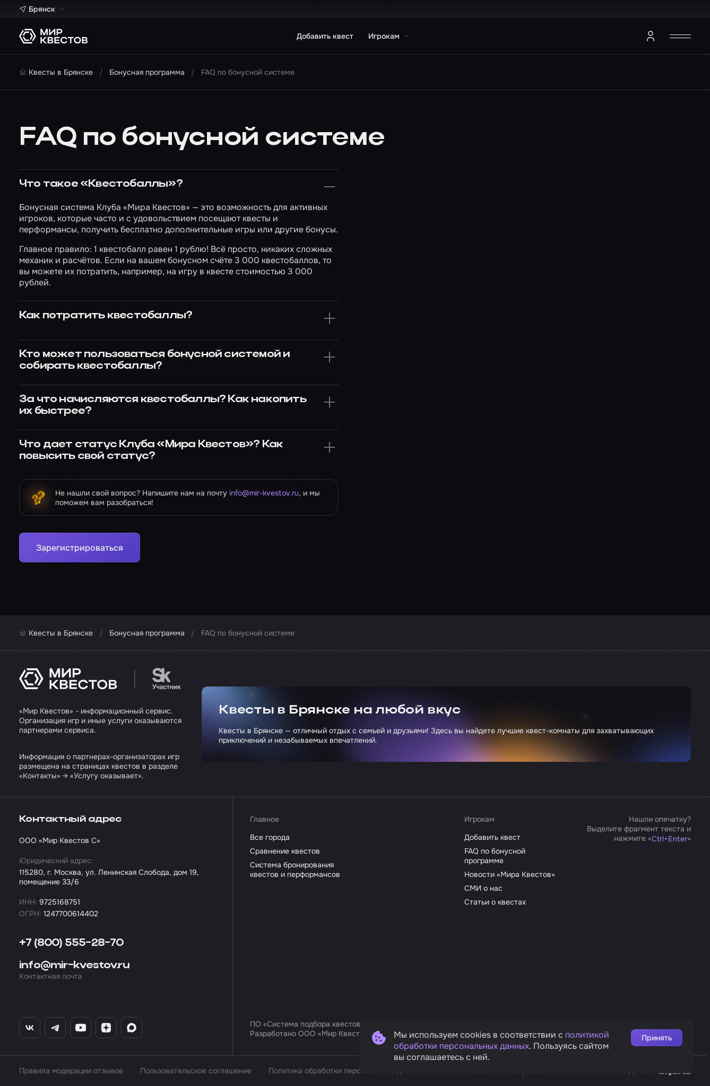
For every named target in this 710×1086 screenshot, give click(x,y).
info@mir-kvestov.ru (264, 493)
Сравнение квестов (285, 851)
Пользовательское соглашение (196, 1070)
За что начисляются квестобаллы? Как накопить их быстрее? (178, 405)
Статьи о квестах (495, 902)
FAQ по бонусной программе (494, 855)
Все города (270, 837)
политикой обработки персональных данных (501, 1040)
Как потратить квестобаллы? (178, 318)
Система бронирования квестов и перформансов (295, 869)
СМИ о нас (483, 888)
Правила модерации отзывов (71, 1070)
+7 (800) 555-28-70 (71, 943)
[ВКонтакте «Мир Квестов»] (29, 1027)
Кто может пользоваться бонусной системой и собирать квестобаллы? (178, 360)
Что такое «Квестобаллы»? (178, 186)
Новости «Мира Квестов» (509, 874)
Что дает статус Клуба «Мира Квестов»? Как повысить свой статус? (178, 450)
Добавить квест (325, 36)
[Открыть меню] (680, 36)
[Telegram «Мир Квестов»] (55, 1027)
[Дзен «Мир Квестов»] (106, 1027)
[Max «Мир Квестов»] (131, 1027)
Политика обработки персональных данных (346, 1070)
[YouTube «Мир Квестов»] (80, 1027)
